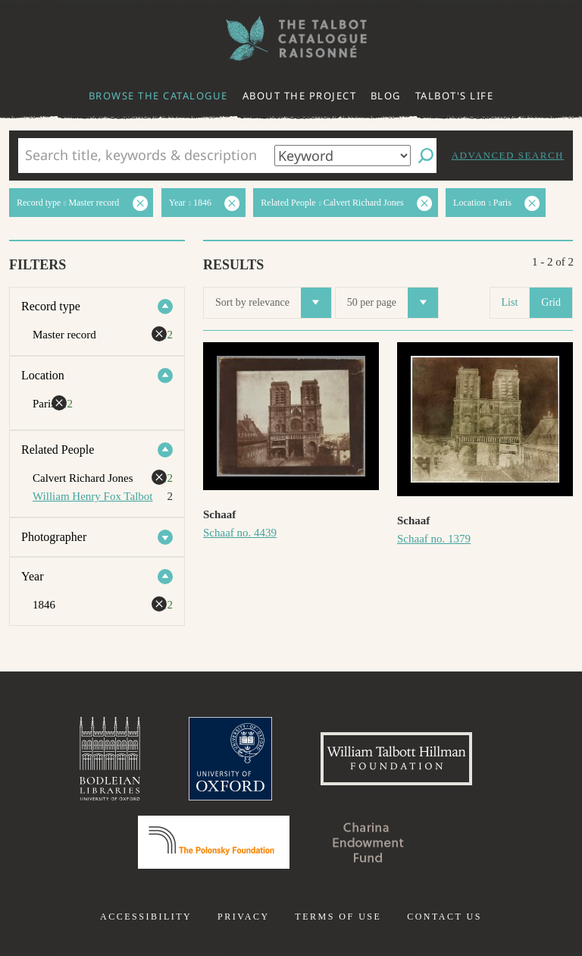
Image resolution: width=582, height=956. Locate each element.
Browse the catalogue (158, 95)
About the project (299, 95)
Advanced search (508, 155)
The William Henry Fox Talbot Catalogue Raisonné (291, 38)
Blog (386, 95)
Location (42, 375)
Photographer (53, 536)
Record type (50, 306)
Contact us (444, 916)
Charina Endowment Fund (368, 842)
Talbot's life (454, 95)
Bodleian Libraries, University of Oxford (110, 758)
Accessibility (146, 916)
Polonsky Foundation (213, 842)
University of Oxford (230, 758)
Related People (57, 449)
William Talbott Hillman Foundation (396, 758)
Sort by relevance (273, 303)
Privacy (243, 916)
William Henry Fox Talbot (92, 496)
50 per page (392, 303)
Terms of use (338, 916)
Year (32, 576)
